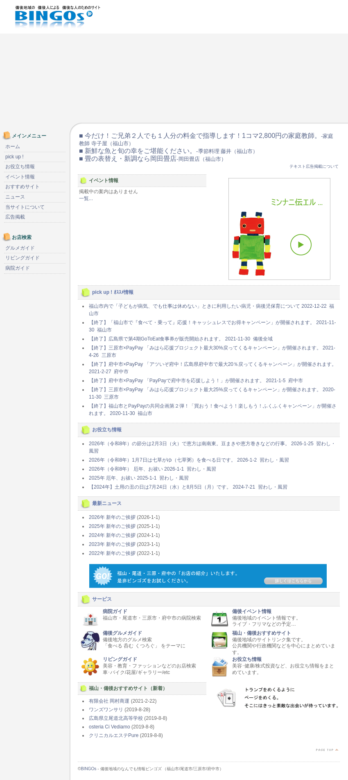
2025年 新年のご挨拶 (112, 526)
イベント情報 (20, 177)
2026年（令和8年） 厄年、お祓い (152, 469)
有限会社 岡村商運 (109, 701)
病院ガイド (115, 611)
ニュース (15, 197)
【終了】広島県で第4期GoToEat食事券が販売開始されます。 (181, 339)
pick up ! (14, 157)
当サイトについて (25, 207)
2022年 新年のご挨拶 (112, 553)
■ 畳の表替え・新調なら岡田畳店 (152, 158)
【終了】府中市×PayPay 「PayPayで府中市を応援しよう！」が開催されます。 (196, 380)
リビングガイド (120, 659)
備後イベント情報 (251, 611)
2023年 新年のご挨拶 (112, 544)
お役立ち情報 (247, 659)
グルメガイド (20, 248)
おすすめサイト (22, 186)
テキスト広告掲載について (314, 166)
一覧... (86, 198)
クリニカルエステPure (113, 735)
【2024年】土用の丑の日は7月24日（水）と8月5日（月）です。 (188, 487)
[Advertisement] (263, 61)
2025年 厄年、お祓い (139, 478)
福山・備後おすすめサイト (261, 633)
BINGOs (89, 768)
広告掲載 (15, 217)
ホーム (12, 146)
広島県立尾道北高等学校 (116, 718)
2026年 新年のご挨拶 (112, 517)
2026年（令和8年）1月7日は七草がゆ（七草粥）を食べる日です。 (189, 460)
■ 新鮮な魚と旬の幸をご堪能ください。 (168, 150)
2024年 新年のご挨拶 (112, 535)
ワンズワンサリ (106, 709)
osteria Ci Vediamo (109, 727)
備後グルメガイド (122, 633)
